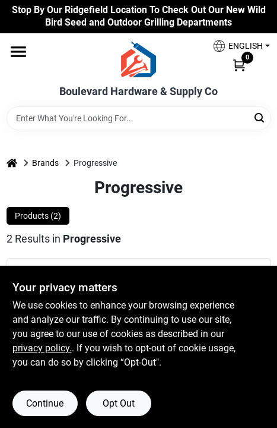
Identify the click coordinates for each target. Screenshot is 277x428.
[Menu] (18, 51)
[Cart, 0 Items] (239, 65)
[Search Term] (139, 118)
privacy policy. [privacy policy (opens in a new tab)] (42, 348)
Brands (45, 163)
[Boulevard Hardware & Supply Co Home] (138, 59)
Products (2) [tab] (38, 216)
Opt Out (119, 403)
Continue (44, 403)
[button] (237, 46)
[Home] (12, 163)
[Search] (260, 117)
